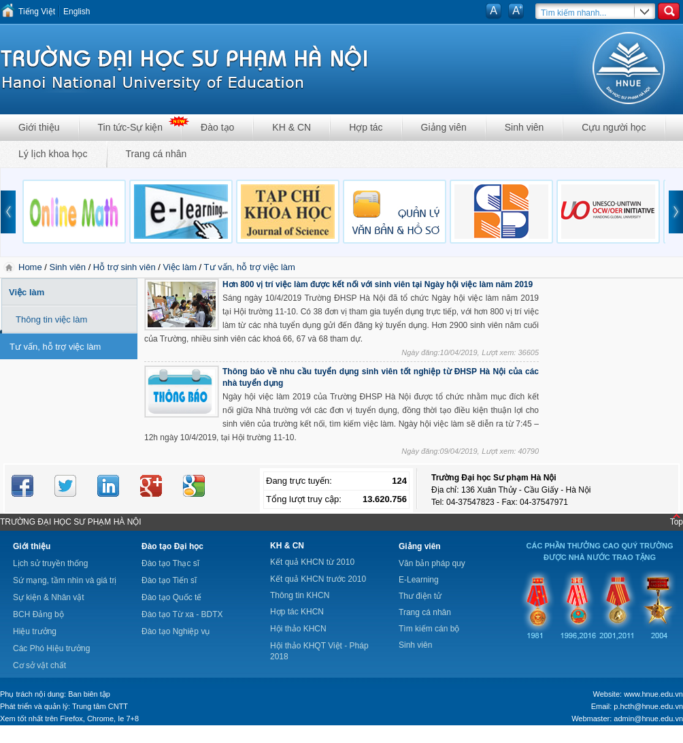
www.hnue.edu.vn (653, 694)
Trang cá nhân (156, 153)
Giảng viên (444, 127)
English (76, 11)
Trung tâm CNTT (100, 706)
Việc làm (180, 267)
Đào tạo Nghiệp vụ (175, 631)
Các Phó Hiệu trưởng (51, 648)
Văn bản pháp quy (432, 563)
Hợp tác (365, 127)
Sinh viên (524, 127)
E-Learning (419, 579)
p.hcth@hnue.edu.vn (648, 706)
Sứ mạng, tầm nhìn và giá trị (64, 580)
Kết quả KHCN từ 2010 (312, 562)
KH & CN (291, 127)
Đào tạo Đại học (172, 546)
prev (8, 212)
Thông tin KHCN (299, 595)
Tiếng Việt (36, 11)
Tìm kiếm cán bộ (429, 628)
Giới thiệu (39, 127)
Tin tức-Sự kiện (130, 127)
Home (31, 267)
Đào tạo (217, 127)
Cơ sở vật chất (39, 665)
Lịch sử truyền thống (50, 563)
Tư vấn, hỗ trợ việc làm (249, 267)
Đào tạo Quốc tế (171, 597)
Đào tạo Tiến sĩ (169, 580)
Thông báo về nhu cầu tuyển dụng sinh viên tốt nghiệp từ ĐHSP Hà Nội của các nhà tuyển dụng (380, 377)
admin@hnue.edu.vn (648, 718)
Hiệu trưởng (34, 631)
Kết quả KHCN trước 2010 (318, 579)
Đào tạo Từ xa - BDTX (181, 614)
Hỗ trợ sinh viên (124, 267)
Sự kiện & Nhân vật (48, 597)
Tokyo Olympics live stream (49, 738)
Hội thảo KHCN (298, 628)
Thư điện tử (420, 596)
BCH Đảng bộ (38, 614)
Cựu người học (614, 127)
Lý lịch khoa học (53, 153)
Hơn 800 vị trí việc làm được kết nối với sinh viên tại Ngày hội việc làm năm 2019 (377, 284)
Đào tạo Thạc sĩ (170, 563)
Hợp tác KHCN (297, 611)
